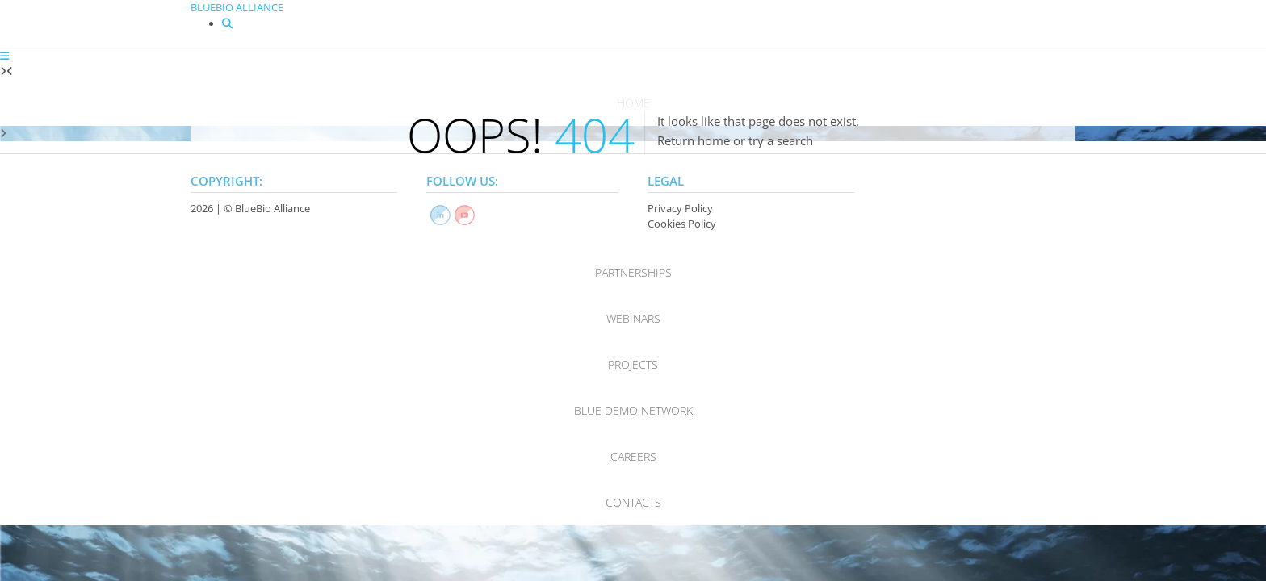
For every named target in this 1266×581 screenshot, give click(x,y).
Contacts (633, 502)
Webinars (633, 318)
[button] (4, 55)
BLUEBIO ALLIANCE (237, 7)
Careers (633, 456)
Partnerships (633, 272)
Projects (633, 364)
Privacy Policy (680, 208)
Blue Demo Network (633, 410)
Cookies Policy (682, 223)
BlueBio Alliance (272, 208)
